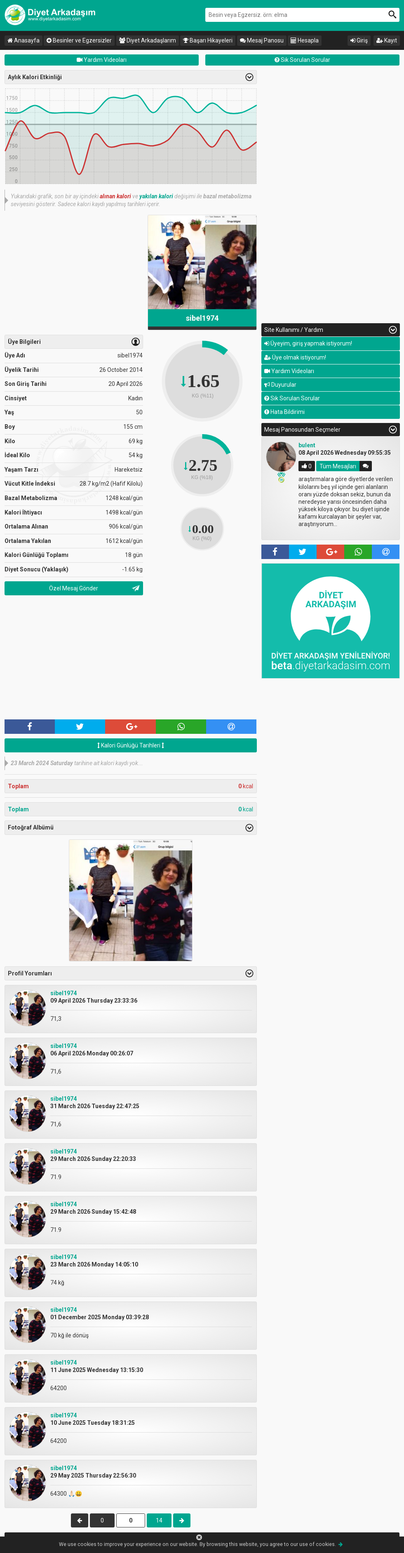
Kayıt (386, 40)
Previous (250, 489)
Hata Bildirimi (284, 412)
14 (159, 1520)
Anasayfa (23, 40)
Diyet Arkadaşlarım (147, 40)
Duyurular (280, 384)
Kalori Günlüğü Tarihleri (130, 745)
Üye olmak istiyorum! (295, 357)
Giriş (359, 40)
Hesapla (305, 40)
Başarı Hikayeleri (208, 40)
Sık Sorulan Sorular (302, 59)
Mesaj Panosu (262, 40)
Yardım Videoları (102, 59)
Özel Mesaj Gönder (73, 588)
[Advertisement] (74, 272)
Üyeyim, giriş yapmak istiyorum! (308, 343)
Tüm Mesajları (337, 466)
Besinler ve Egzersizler (79, 40)
